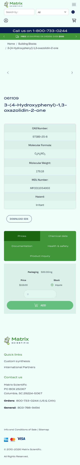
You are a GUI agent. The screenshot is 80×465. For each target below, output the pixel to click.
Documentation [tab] (22, 245)
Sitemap (44, 429)
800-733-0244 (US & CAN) (36, 400)
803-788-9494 (29, 407)
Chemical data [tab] (58, 235)
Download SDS (19, 218)
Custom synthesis (17, 361)
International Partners (19, 367)
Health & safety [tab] (58, 245)
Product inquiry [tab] (40, 255)
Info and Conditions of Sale (20, 429)
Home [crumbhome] (11, 43)
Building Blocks (27, 43)
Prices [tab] (22, 235)
